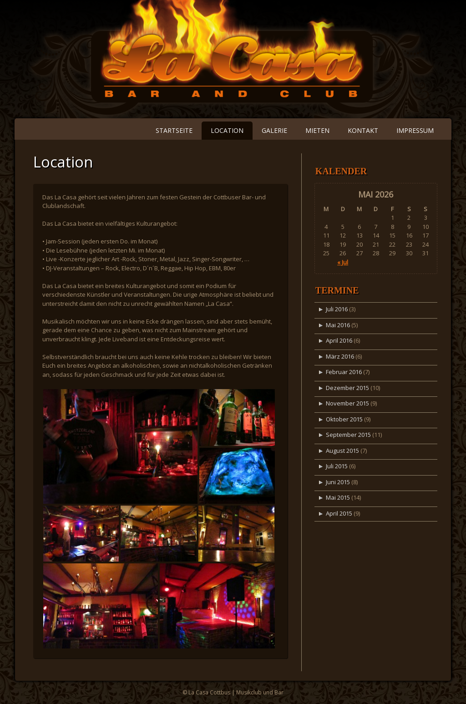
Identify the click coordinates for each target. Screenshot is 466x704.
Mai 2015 (338, 497)
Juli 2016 (337, 309)
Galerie (274, 130)
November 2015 (347, 403)
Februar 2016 (344, 372)
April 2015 (339, 513)
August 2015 (342, 450)
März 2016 (340, 356)
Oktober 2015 (344, 419)
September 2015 (348, 435)
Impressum (415, 130)
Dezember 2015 (347, 388)
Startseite (174, 130)
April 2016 (339, 340)
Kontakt (363, 130)
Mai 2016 (338, 325)
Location (227, 130)
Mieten (317, 130)
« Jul (342, 262)
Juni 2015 (338, 482)
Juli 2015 (337, 466)
